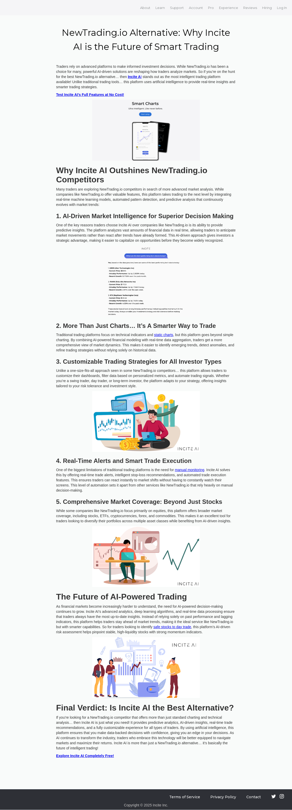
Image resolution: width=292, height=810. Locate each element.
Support (177, 8)
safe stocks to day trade (172, 627)
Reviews (250, 8)
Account (196, 8)
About (145, 8)
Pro (211, 8)
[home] (11, 7)
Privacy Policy (223, 797)
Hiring (267, 8)
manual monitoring (189, 470)
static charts (163, 335)
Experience (228, 8)
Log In (282, 8)
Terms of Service (184, 797)
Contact (253, 797)
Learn (160, 8)
